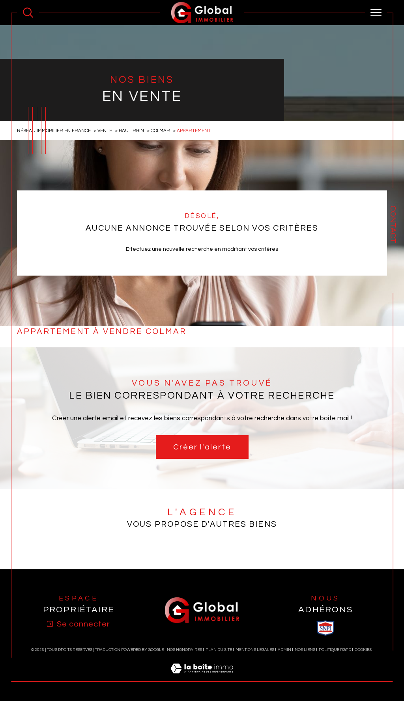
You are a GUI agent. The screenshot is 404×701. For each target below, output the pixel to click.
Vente (104, 130)
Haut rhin (131, 130)
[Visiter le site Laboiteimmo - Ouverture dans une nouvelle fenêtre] (202, 677)
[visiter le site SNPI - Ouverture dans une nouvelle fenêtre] (325, 628)
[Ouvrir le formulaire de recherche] (28, 12)
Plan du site (219, 650)
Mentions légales (255, 650)
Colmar (160, 130)
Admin (284, 650)
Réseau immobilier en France (54, 130)
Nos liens (305, 650)
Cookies (363, 650)
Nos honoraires (184, 650)
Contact (393, 224)
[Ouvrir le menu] (376, 12)
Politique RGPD (335, 650)
